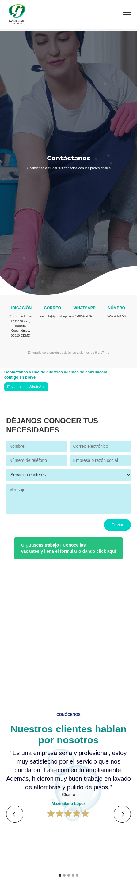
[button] (14, 814)
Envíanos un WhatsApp (26, 387)
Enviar (117, 524)
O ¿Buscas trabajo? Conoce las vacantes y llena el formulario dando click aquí (68, 548)
